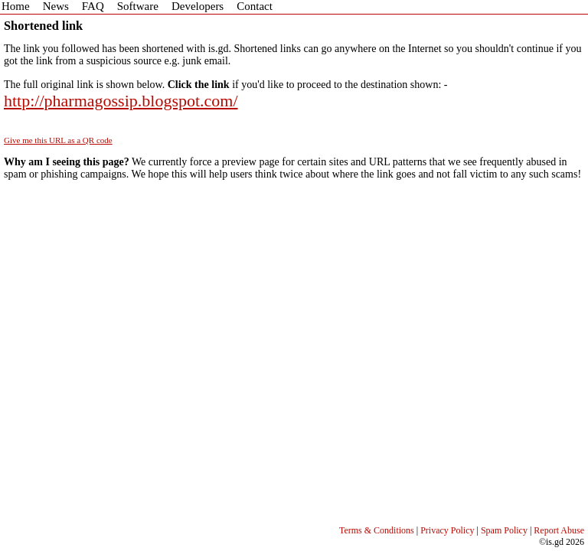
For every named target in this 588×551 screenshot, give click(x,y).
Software (137, 6)
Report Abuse (559, 530)
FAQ (93, 6)
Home (16, 6)
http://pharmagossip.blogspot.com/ (121, 100)
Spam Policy (504, 530)
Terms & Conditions (376, 530)
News (56, 6)
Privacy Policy (447, 530)
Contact (255, 6)
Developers (198, 6)
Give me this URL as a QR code (58, 140)
